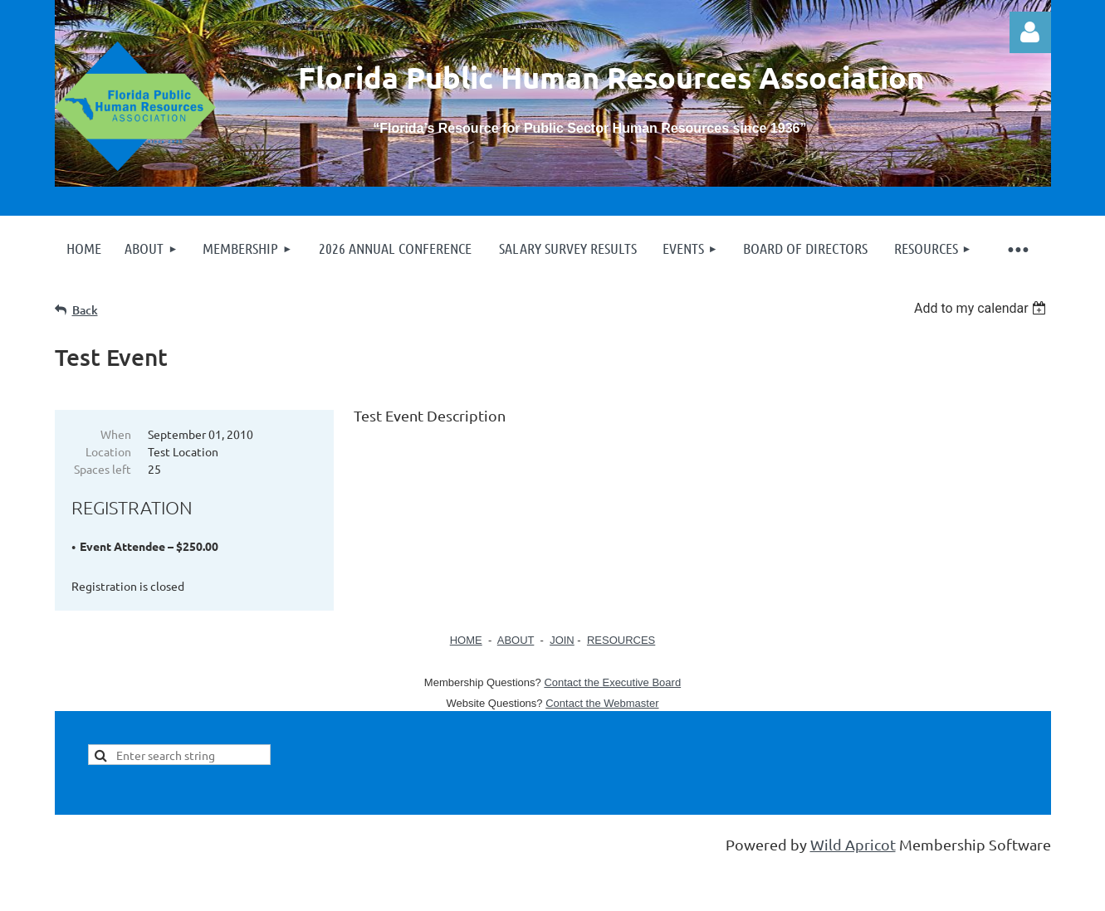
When (115, 433)
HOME (466, 640)
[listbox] (982, 308)
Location (108, 451)
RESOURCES (621, 640)
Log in (1030, 32)
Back (85, 310)
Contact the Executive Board (612, 682)
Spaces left (102, 468)
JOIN (562, 640)
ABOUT (516, 640)
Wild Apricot (853, 844)
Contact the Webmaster (601, 703)
